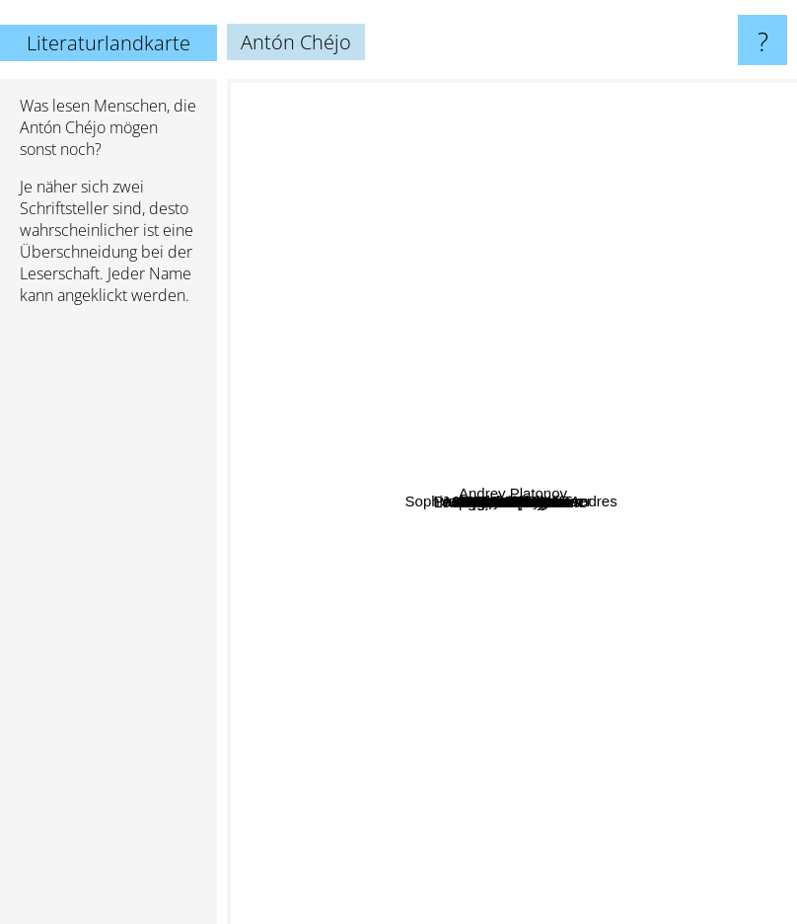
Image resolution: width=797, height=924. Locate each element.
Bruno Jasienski (465, 477)
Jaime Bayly (353, 427)
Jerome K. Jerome (617, 234)
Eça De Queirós (609, 730)
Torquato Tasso (579, 249)
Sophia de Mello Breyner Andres (408, 460)
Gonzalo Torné (546, 431)
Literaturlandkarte (108, 43)
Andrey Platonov (709, 499)
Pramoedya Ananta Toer (468, 262)
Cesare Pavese (330, 321)
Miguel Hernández (516, 799)
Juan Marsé (671, 438)
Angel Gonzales (427, 422)
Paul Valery (392, 818)
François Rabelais (342, 548)
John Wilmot (390, 227)
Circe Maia (426, 386)
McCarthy (666, 713)
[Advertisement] (108, 623)
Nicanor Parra (522, 507)
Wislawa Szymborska (585, 616)
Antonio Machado (542, 559)
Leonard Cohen (666, 567)
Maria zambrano (379, 606)
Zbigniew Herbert (614, 517)
